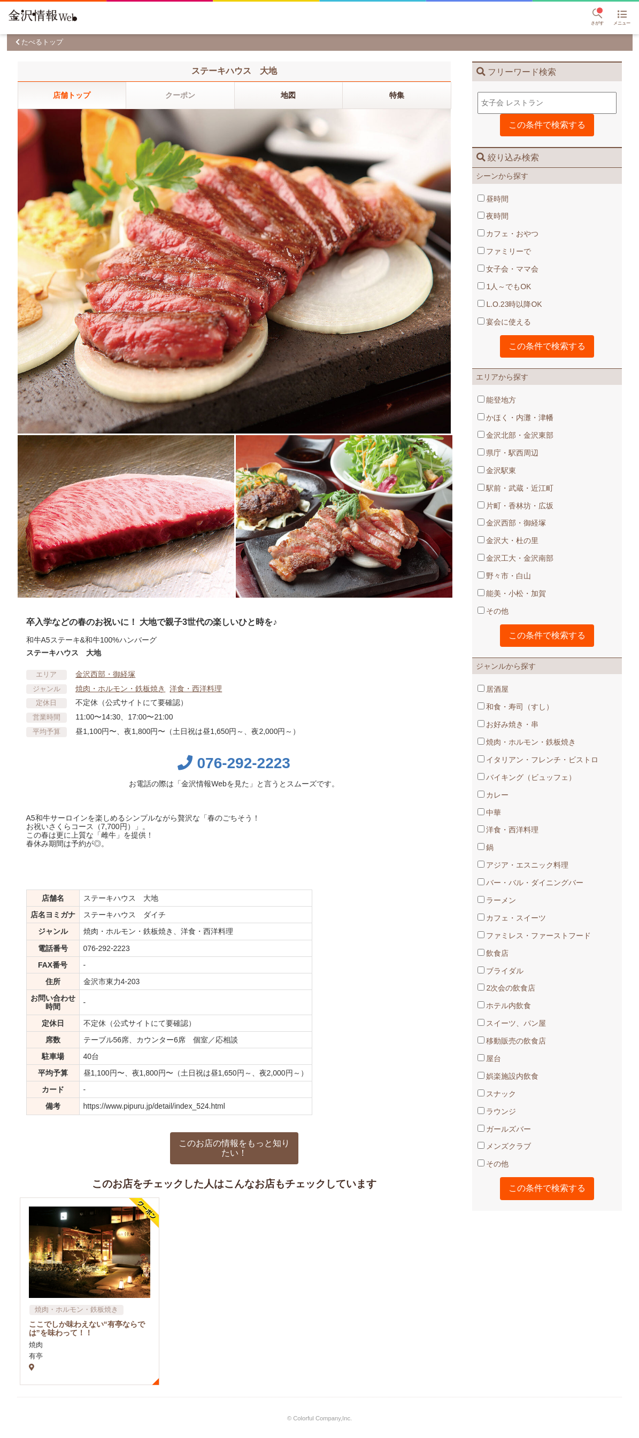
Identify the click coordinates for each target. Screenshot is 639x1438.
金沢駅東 (497, 470)
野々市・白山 (505, 575)
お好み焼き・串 (508, 724)
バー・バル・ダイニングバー (531, 882)
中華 (490, 812)
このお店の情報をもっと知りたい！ (234, 1148)
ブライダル (501, 971)
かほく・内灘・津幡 (516, 417)
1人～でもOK (505, 286)
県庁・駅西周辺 (508, 453)
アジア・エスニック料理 (523, 865)
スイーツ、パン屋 (512, 1023)
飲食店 (493, 953)
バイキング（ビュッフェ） (527, 777)
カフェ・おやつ (508, 233)
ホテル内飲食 (505, 1005)
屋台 (490, 1058)
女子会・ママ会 (508, 269)
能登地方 (497, 400)
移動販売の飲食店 (512, 1041)
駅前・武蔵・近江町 (516, 488)
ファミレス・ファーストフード (534, 935)
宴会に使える (505, 322)
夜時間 (493, 216)
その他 (493, 611)
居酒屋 (493, 689)
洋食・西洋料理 (508, 829)
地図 (288, 95)
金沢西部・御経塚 (512, 523)
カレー (493, 795)
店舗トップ (71, 95)
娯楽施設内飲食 (508, 1076)
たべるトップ (42, 42)
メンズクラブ (505, 1146)
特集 (396, 95)
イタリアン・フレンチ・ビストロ (538, 759)
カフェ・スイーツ (512, 918)
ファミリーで (505, 251)
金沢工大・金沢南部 (516, 558)
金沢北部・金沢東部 (516, 435)
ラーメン (497, 900)
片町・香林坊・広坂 (516, 505)
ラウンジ (497, 1111)
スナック (497, 1093)
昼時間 (493, 199)
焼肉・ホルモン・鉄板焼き (527, 742)
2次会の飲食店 (507, 988)
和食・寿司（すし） (516, 706)
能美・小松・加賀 (512, 593)
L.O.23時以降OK (510, 304)
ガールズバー (505, 1129)
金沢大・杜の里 (508, 540)
